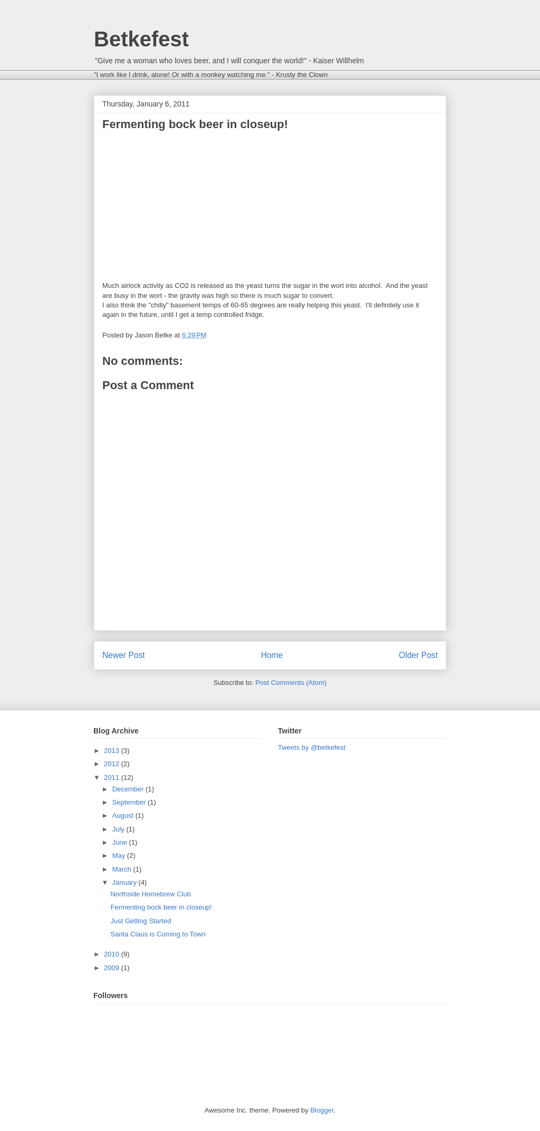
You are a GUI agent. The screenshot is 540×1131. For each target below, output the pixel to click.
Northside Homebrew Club (150, 894)
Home (272, 655)
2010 (112, 954)
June (120, 842)
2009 (112, 968)
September (130, 802)
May (119, 855)
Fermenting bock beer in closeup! (160, 907)
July (119, 829)
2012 (112, 764)
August (124, 815)
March (122, 869)
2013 (112, 751)
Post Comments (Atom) (290, 683)
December (129, 789)
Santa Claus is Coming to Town (157, 934)
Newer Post (123, 655)
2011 (112, 777)
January (125, 882)
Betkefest (141, 39)
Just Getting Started (140, 921)
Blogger (321, 1110)
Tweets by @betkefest (311, 747)
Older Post (418, 655)
